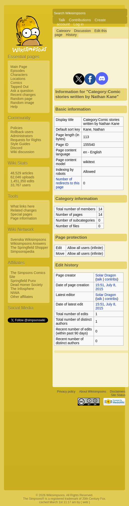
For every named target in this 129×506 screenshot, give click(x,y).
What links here (22, 206)
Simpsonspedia (22, 251)
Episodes (17, 71)
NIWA (14, 293)
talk (99, 279)
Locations (17, 79)
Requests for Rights (25, 140)
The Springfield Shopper (29, 248)
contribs (111, 279)
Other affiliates (21, 297)
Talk (62, 20)
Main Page (18, 67)
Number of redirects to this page (67, 183)
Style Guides (20, 144)
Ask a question (21, 91)
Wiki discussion (22, 152)
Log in (78, 24)
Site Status (118, 395)
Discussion (82, 31)
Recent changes (23, 95)
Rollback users (21, 132)
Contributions (80, 20)
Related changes (23, 210)
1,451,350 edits (22, 181)
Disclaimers (117, 391)
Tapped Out (19, 87)
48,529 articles (21, 173)
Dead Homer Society (26, 285)
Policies (16, 128)
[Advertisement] (28, 398)
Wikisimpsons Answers (28, 244)
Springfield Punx (23, 281)
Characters (18, 75)
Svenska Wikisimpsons (28, 240)
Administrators (21, 136)
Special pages (21, 214)
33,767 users (20, 185)
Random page (21, 99)
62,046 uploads (22, 177)
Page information (23, 218)
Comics (16, 83)
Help (14, 107)
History (71, 35)
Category (63, 31)
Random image (22, 103)
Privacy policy (66, 391)
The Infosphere (22, 289)
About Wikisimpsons (92, 391)
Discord (16, 148)
